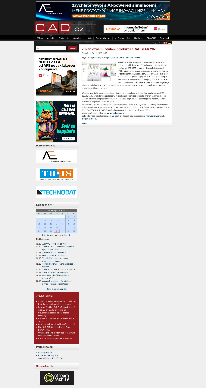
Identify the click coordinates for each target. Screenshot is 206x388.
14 (62, 224)
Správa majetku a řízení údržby (49, 358)
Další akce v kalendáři (56, 289)
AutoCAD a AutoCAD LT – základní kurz (59, 270)
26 (51, 231)
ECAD (104, 57)
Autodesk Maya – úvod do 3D (54, 252)
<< (49, 211)
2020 (89, 57)
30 (74, 231)
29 (68, 231)
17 (39, 227)
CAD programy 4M (44, 352)
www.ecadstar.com (115, 113)
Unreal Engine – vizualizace (54, 255)
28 (62, 231)
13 (57, 224)
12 (51, 224)
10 (39, 224)
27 (57, 231)
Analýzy (96, 57)
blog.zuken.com (89, 119)
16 (74, 224)
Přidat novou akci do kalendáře (56, 235)
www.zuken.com (153, 116)
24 (39, 231)
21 (62, 227)
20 (57, 227)
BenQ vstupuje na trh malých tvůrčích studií (56, 324)
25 (45, 231)
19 (51, 227)
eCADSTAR (113, 57)
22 (68, 227)
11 (45, 224)
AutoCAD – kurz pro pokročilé (54, 244)
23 (74, 227)
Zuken (137, 57)
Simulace (129, 57)
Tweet (84, 123)
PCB (122, 57)
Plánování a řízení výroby (47, 355)
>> (64, 211)
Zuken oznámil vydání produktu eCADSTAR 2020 (119, 49)
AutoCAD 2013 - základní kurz (55, 272)
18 (45, 227)
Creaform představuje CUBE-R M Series (55, 338)
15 (68, 224)
